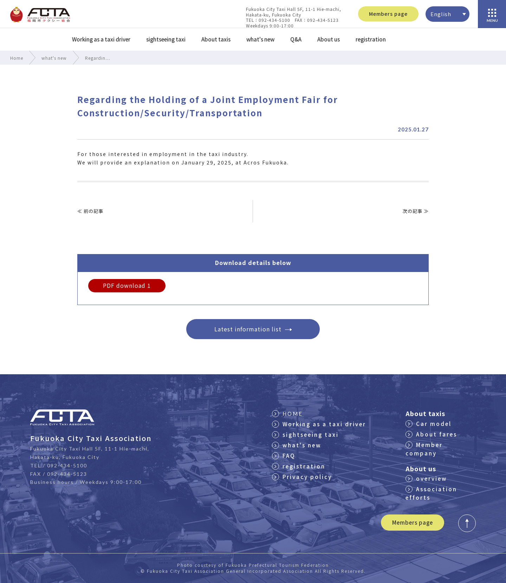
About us (328, 39)
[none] (447, 14)
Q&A (295, 39)
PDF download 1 (127, 285)
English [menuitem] (440, 14)
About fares (431, 434)
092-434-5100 (67, 465)
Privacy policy (302, 476)
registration (371, 39)
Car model (429, 423)
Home (16, 58)
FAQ (284, 455)
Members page (388, 13)
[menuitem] (447, 14)
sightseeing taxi (166, 39)
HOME (287, 413)
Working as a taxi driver (101, 39)
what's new (260, 39)
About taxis (216, 39)
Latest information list (253, 329)
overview (426, 478)
